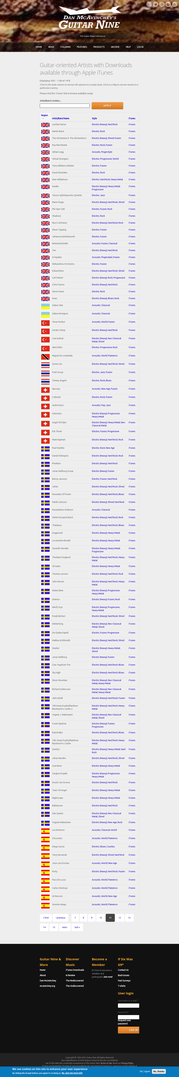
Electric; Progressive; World (103, 152)
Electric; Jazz (96, 189)
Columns (65, 46)
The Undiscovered (64, 995)
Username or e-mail (139, 1010)
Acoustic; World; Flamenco (103, 360)
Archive (115, 46)
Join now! (112, 983)
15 (127, 942)
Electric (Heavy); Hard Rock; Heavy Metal (109, 575)
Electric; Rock (96, 123)
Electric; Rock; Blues (100, 387)
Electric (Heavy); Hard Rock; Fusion (106, 716)
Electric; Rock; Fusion (100, 138)
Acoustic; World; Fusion (101, 325)
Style (92, 110)
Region (24, 110)
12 (98, 942)
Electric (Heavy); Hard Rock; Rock (105, 219)
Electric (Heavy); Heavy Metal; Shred (107, 666)
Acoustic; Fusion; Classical (102, 241)
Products (99, 46)
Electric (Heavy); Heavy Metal (104, 550)
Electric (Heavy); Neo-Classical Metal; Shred (111, 343)
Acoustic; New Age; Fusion (103, 396)
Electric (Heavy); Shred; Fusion (104, 130)
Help (128, 46)
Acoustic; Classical (99, 307)
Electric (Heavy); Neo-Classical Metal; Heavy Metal (114, 699)
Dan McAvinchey (26, 990)
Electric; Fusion (97, 160)
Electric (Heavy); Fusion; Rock (104, 616)
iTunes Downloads (64, 979)
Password (134, 1022)
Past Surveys (135, 990)
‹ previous (39, 942)
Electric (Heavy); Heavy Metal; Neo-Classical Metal (114, 432)
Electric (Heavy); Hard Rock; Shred (106, 197)
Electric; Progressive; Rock (103, 351)
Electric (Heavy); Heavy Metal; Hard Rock (109, 765)
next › (138, 942)
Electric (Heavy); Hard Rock (103, 116)
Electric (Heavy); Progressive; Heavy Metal (110, 423)
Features (82, 46)
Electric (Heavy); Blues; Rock (103, 300)
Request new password (140, 1030)
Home (39, 46)
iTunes (151, 110)
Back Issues (134, 985)
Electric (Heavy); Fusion (101, 483)
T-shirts (132, 995)
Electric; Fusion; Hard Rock (102, 492)
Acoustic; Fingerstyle (100, 145)
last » (150, 942)
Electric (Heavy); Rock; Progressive (106, 277)
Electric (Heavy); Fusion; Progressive (107, 740)
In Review (59, 985)
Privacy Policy (127, 1070)
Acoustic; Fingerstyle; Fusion (104, 255)
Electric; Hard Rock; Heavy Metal (105, 175)
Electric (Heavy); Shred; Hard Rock (106, 517)
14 (117, 942)
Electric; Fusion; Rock (100, 204)
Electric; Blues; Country (101, 866)
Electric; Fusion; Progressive (103, 441)
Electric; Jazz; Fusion (100, 378)
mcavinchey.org (26, 995)
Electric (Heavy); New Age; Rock (105, 840)
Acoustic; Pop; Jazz (99, 414)
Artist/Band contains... (29, 95)
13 (108, 942)
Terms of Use (106, 1070)
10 (79, 942)
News (51, 46)
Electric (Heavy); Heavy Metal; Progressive (110, 182)
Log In (140, 46)
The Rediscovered (64, 990)
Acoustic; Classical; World (102, 848)
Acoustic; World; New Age (102, 884)
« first (24, 942)
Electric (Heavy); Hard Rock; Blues (106, 508)
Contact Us (134, 979)
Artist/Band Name (42, 110)
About (21, 985)
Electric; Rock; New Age (101, 458)
